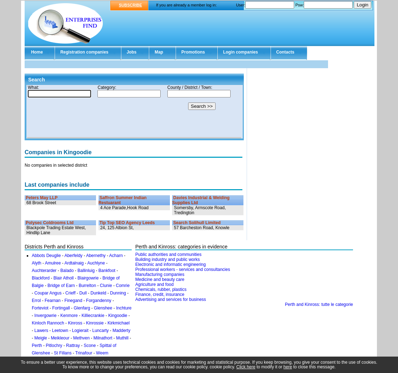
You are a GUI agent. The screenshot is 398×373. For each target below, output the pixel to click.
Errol (36, 300)
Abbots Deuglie (46, 255)
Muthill (122, 338)
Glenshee (103, 308)
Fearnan (53, 300)
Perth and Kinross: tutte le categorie (319, 304)
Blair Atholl (64, 278)
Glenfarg (82, 308)
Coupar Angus (47, 293)
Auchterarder (44, 270)
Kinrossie (95, 323)
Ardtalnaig (74, 263)
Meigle (40, 338)
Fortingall (61, 308)
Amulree (53, 263)
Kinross (75, 323)
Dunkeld (98, 293)
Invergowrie (45, 315)
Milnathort (103, 338)
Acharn (116, 255)
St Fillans (62, 353)
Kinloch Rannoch (48, 323)
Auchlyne (96, 263)
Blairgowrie (88, 278)
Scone (90, 345)
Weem (102, 353)
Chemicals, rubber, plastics (160, 289)
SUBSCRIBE (130, 5)
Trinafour (83, 353)
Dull (83, 293)
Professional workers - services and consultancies (182, 269)
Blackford (41, 278)
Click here (245, 366)
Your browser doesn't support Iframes (134, 111)
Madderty (121, 330)
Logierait (80, 330)
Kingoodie (117, 315)
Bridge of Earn (61, 285)
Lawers (41, 330)
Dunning (118, 293)
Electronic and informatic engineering (170, 264)
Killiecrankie (92, 315)
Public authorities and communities (168, 254)
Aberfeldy (73, 255)
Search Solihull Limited (197, 222)
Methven (81, 338)
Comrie (123, 285)
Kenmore (69, 315)
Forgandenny (98, 300)
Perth (37, 345)
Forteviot (40, 308)
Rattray (73, 345)
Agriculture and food (154, 284)
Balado (67, 270)
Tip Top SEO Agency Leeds (127, 222)
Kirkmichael (118, 323)
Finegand (73, 300)
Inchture (123, 308)
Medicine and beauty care (159, 279)
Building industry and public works (167, 259)
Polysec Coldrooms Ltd (50, 222)
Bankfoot (107, 270)
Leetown (60, 330)
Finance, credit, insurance (159, 294)
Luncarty (100, 330)
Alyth (36, 263)
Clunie (106, 285)
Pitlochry (54, 345)
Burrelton (87, 285)
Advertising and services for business (170, 299)
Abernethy (96, 255)
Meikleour (60, 338)
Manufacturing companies (159, 274)
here (287, 366)
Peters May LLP (41, 197)
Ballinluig (86, 270)
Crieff (70, 293)
